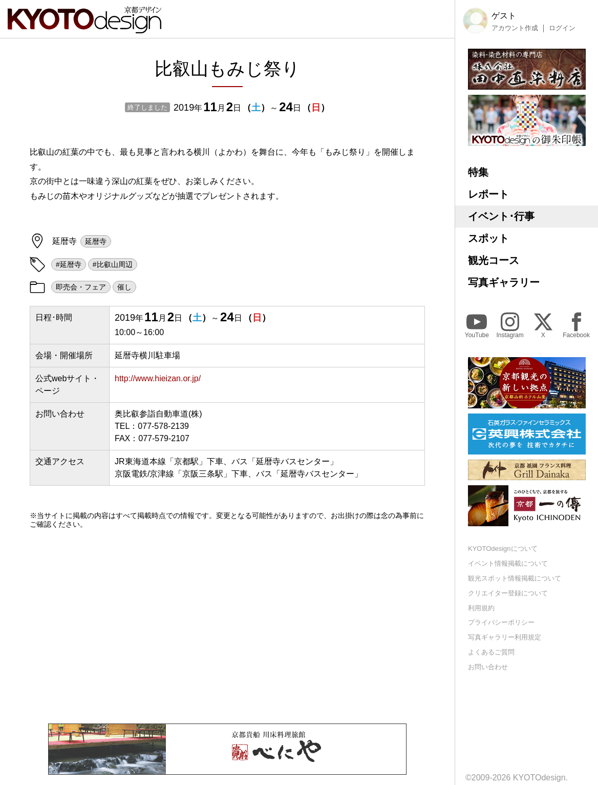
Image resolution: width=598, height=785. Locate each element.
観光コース (493, 260)
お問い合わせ (488, 667)
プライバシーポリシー (501, 622)
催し (124, 287)
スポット (488, 238)
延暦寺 (95, 241)
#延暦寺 (68, 264)
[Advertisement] (227, 626)
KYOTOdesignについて (503, 548)
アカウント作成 (515, 28)
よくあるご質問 (491, 652)
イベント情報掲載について (508, 563)
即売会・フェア (81, 287)
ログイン (562, 28)
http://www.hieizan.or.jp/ (158, 378)
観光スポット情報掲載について (514, 578)
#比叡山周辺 (113, 264)
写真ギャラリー (504, 282)
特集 (478, 172)
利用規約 (481, 608)
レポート (488, 194)
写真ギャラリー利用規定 (504, 637)
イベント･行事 (501, 216)
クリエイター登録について (508, 593)
